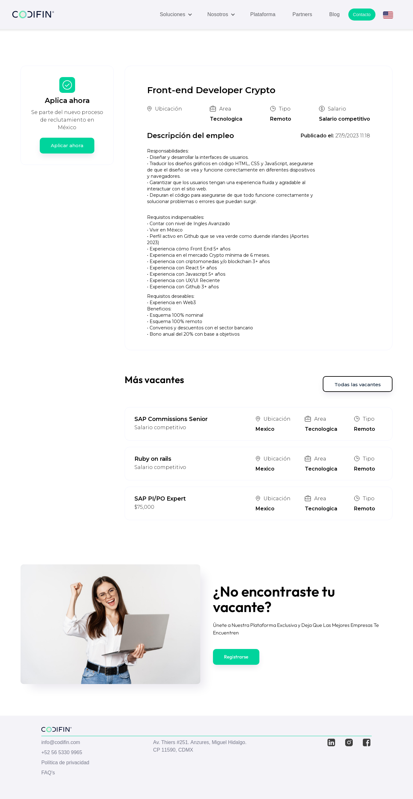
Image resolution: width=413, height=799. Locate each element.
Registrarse (236, 657)
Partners (302, 14)
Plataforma (262, 14)
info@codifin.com (60, 742)
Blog (334, 14)
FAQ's (48, 772)
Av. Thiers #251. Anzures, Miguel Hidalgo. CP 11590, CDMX (199, 746)
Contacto (362, 14)
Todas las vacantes (357, 384)
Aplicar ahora (67, 145)
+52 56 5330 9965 (61, 752)
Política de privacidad (65, 762)
